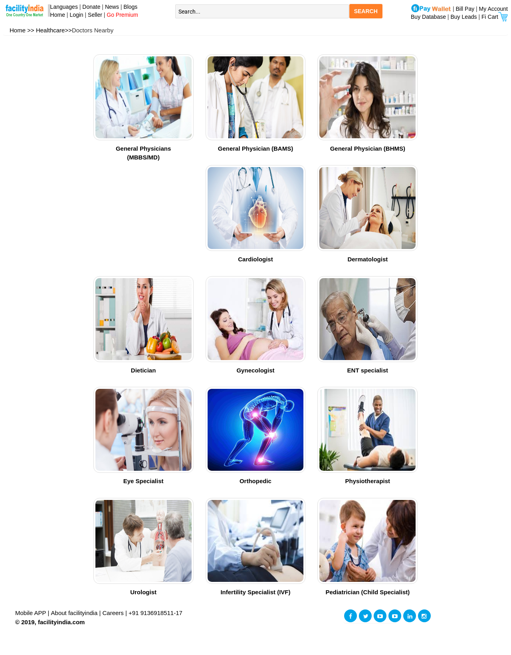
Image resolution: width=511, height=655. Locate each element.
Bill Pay (466, 9)
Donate (91, 7)
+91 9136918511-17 (155, 612)
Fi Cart (494, 17)
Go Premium (122, 15)
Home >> (22, 30)
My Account (493, 9)
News (113, 7)
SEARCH (366, 11)
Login (76, 15)
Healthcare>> (54, 30)
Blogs (130, 7)
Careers (113, 612)
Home (56, 15)
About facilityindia (75, 612)
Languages (62, 7)
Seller (95, 15)
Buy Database (428, 17)
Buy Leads (463, 17)
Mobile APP (31, 612)
